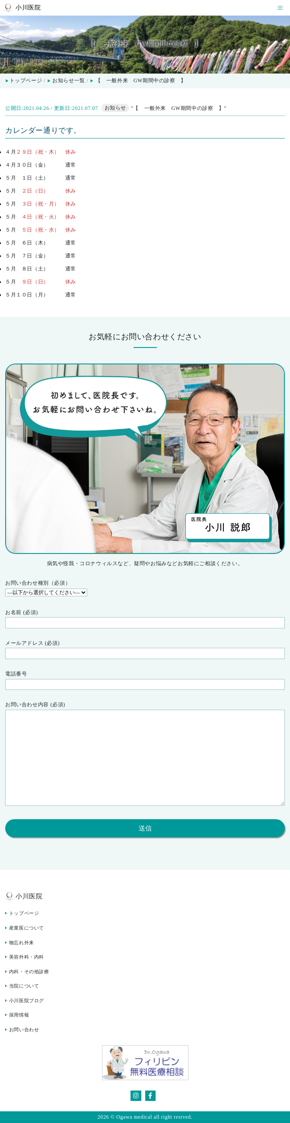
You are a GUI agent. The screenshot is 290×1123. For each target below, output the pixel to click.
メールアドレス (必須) (145, 649)
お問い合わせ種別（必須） (145, 588)
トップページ (23, 80)
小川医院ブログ (24, 1000)
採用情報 (17, 1015)
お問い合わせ (22, 1029)
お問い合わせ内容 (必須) (145, 755)
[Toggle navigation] (280, 8)
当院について (22, 986)
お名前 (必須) (145, 618)
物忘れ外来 (19, 942)
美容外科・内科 (24, 957)
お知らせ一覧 (68, 80)
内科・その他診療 (27, 971)
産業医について (24, 928)
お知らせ (115, 108)
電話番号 (145, 680)
